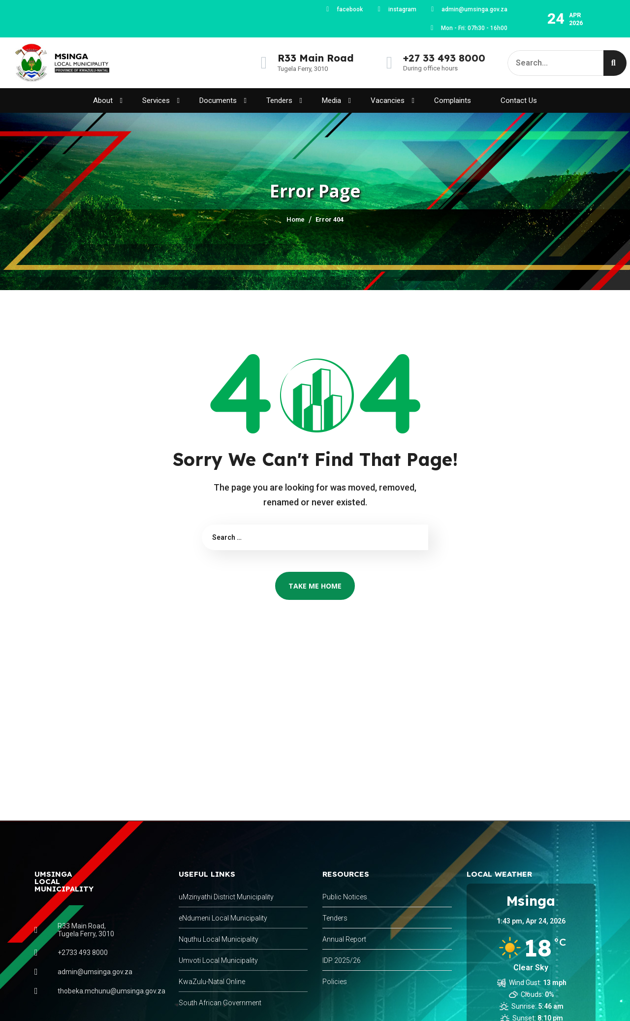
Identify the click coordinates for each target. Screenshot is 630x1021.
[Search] (615, 63)
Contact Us (519, 100)
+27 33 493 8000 (444, 58)
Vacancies (392, 100)
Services (161, 100)
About (108, 100)
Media (336, 100)
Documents (223, 100)
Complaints (452, 100)
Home (295, 219)
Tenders (284, 100)
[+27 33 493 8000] (389, 62)
